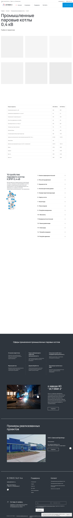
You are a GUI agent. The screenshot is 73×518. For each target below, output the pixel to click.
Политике (42, 507)
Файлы (32, 492)
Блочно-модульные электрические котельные (58, 486)
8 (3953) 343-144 (15, 478)
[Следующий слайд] (38, 397)
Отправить (39, 510)
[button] (68, 5)
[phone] (58, 503)
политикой (58, 515)
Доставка (33, 488)
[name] (43, 503)
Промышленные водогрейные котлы (58, 481)
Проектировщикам (34, 490)
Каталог (20, 5)
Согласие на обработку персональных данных (47, 506)
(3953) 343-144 (69, 1)
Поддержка (37, 5)
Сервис (32, 484)
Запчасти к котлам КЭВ (55, 488)
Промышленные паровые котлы (18, 10)
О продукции (33, 481)
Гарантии (33, 486)
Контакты (45, 5)
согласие (56, 514)
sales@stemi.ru (61, 1)
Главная (2, 10)
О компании (27, 5)
